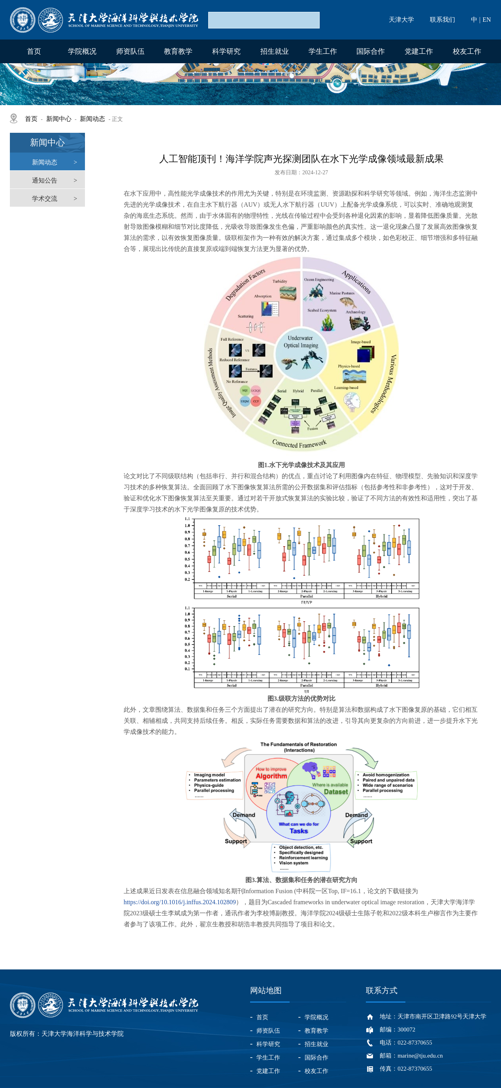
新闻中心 (59, 118)
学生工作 (323, 51)
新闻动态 (92, 118)
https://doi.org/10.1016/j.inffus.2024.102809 (180, 902)
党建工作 (419, 51)
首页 (34, 51)
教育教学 (178, 51)
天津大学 (401, 19)
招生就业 (274, 51)
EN (486, 19)
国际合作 (370, 51)
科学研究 (226, 51)
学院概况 (82, 51)
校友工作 (467, 51)
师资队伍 (130, 51)
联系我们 (442, 19)
